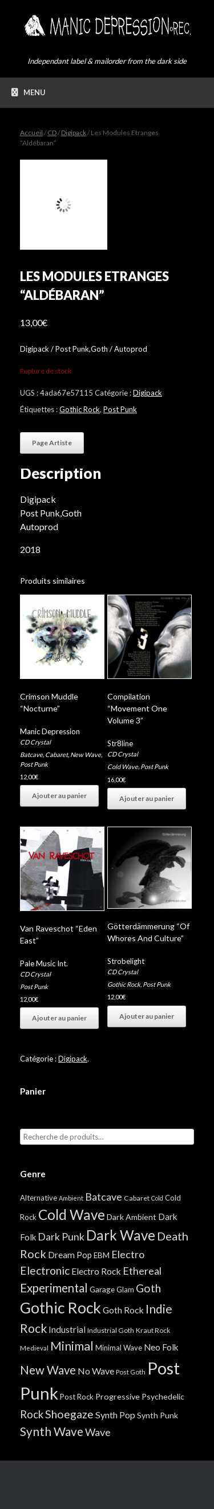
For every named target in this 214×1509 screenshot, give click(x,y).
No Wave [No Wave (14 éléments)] (96, 1370)
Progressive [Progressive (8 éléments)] (117, 1396)
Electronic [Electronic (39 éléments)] (45, 1270)
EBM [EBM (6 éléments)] (102, 1255)
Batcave (31, 754)
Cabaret (56, 754)
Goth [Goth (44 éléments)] (148, 1288)
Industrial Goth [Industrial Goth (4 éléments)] (110, 1330)
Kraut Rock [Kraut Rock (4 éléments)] (153, 1330)
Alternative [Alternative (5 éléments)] (38, 1197)
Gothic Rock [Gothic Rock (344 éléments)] (60, 1308)
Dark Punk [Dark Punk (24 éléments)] (61, 1237)
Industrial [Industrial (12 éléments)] (67, 1329)
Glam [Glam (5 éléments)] (125, 1289)
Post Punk (120, 409)
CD (51, 132)
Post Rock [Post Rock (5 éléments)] (77, 1396)
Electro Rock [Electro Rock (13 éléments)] (96, 1271)
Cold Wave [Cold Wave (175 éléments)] (71, 1214)
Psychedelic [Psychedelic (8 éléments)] (163, 1396)
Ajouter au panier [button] (59, 795)
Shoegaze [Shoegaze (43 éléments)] (69, 1414)
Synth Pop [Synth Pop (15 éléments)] (115, 1414)
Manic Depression (50, 731)
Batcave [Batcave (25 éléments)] (103, 1196)
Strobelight (125, 961)
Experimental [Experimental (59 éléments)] (54, 1288)
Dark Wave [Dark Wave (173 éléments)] (120, 1235)
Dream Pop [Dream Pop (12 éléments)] (70, 1255)
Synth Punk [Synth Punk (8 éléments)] (157, 1415)
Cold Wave (122, 766)
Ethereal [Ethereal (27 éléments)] (142, 1270)
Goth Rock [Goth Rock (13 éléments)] (123, 1309)
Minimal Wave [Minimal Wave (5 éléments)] (118, 1347)
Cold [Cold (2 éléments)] (157, 1198)
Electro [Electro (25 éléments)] (127, 1254)
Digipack (73, 132)
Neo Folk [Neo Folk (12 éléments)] (161, 1347)
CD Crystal (35, 742)
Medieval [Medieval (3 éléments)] (34, 1348)
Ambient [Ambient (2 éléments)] (71, 1198)
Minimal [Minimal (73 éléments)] (72, 1346)
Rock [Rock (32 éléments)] (31, 1414)
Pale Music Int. (44, 963)
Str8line (120, 743)
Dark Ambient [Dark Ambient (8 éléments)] (131, 1217)
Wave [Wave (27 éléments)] (98, 1432)
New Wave (85, 754)
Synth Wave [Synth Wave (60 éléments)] (51, 1431)
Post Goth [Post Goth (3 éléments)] (131, 1372)
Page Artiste (52, 442)
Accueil (31, 132)
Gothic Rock (79, 409)
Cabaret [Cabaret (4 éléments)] (137, 1198)
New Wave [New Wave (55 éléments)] (48, 1370)
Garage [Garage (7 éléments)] (102, 1289)
